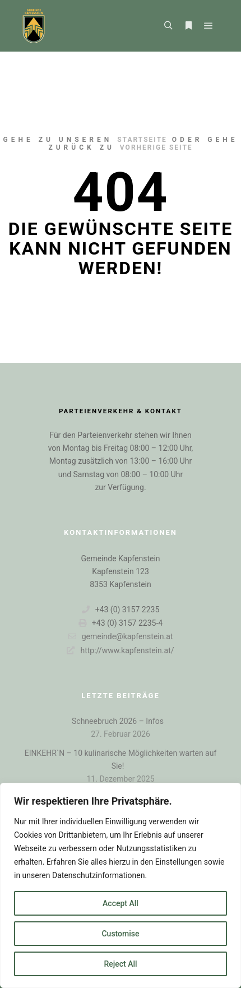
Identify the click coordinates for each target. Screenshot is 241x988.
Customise (120, 933)
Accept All (120, 903)
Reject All (120, 963)
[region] (120, 885)
